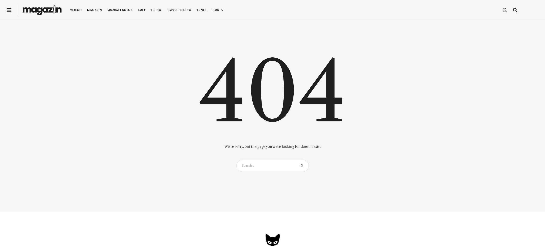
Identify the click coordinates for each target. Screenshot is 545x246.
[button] (9, 10)
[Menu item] (76, 10)
